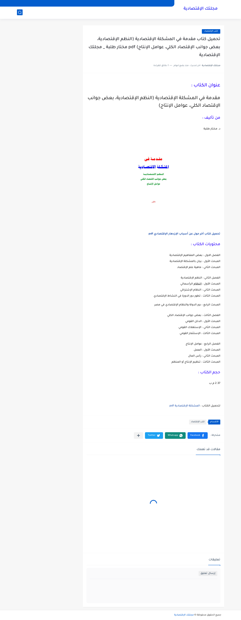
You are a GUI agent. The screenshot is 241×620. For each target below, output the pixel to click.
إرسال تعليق (208, 573)
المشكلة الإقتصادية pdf (184, 406)
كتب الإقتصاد (211, 31)
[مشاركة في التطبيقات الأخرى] (138, 435)
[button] (198, 435)
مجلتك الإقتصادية (201, 9)
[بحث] (20, 12)
